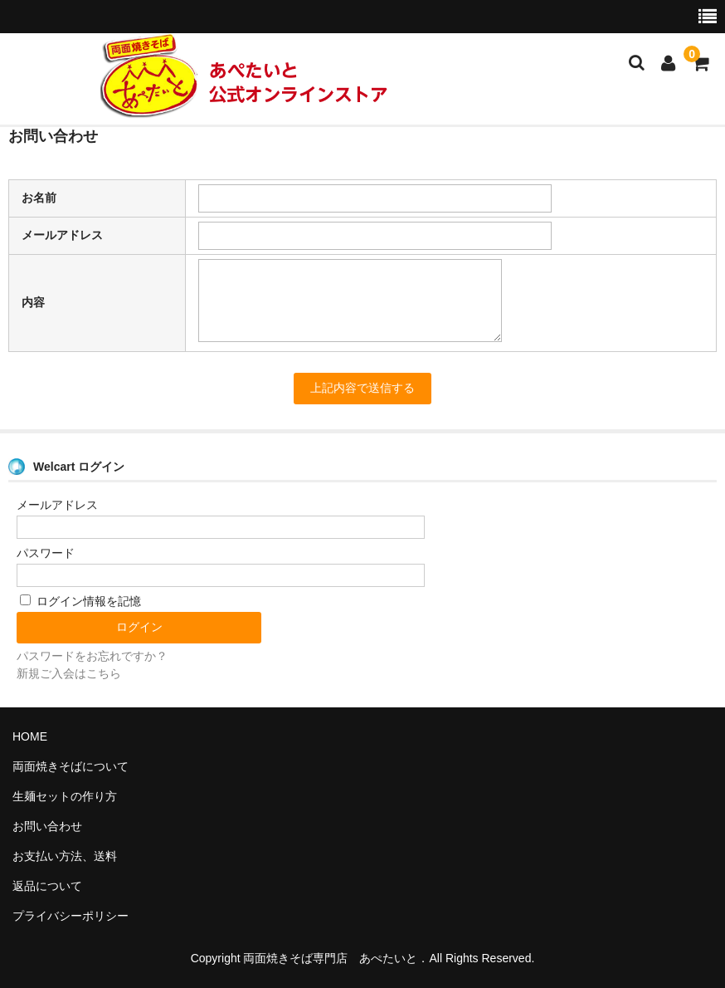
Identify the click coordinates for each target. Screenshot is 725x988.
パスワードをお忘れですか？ (92, 656)
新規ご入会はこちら (69, 673)
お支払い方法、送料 (64, 856)
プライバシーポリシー (70, 915)
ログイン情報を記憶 (80, 601)
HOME (29, 736)
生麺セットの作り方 (64, 796)
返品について (47, 886)
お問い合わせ (47, 826)
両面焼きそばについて (70, 766)
